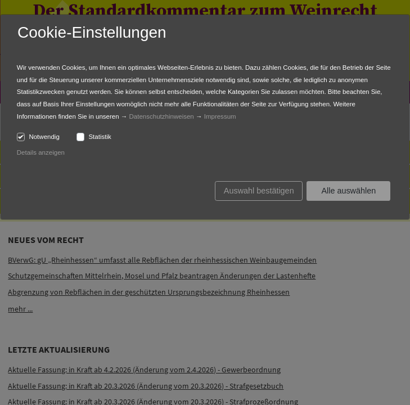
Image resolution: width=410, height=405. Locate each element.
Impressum (220, 116)
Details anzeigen (41, 152)
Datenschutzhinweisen (161, 116)
